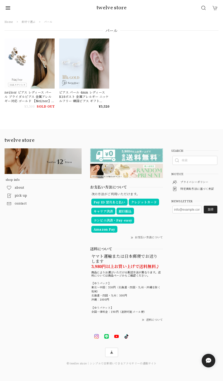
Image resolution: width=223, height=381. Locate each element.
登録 (210, 209)
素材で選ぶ (29, 22)
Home (9, 22)
